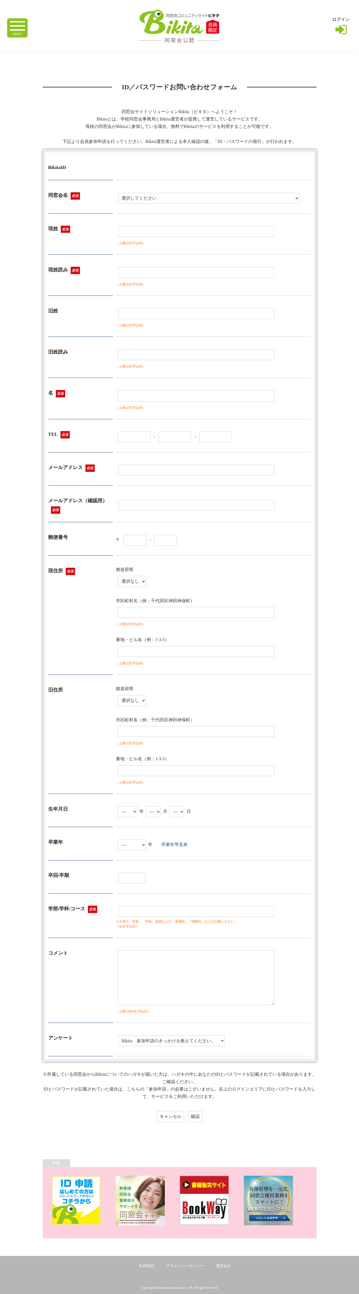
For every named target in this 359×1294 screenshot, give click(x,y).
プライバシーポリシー (185, 1266)
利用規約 (146, 1266)
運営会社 (223, 1266)
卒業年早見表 (174, 844)
